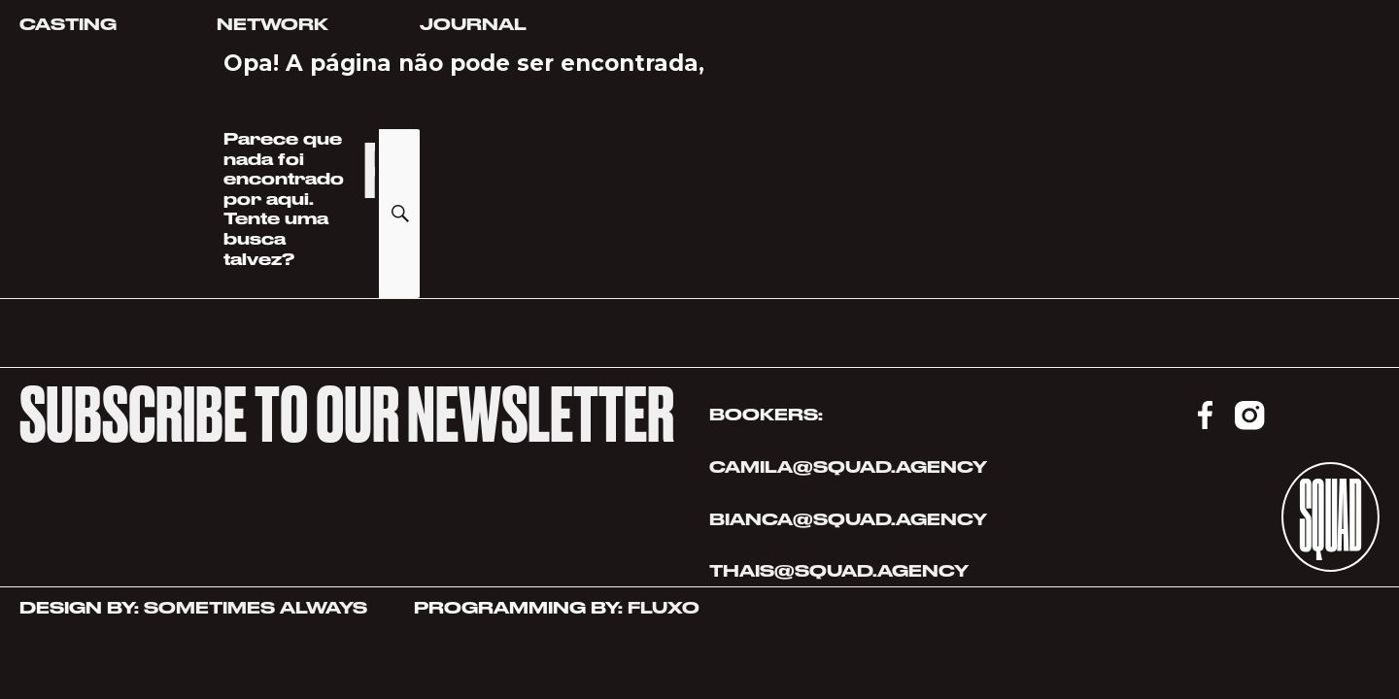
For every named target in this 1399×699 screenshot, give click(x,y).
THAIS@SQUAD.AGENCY (841, 571)
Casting (68, 24)
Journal (473, 24)
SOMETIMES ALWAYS (255, 607)
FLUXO (664, 607)
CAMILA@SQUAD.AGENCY (848, 467)
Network (272, 24)
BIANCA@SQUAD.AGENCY (848, 519)
